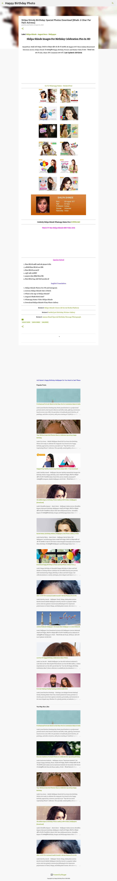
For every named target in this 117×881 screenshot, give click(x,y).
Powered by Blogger (58, 875)
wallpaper (45, 322)
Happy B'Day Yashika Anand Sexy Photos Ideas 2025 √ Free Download (57, 469)
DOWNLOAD (75, 222)
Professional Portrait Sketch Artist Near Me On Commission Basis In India (58, 404)
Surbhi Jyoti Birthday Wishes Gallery (61, 312)
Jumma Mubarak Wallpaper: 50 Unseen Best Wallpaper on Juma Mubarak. (58, 627)
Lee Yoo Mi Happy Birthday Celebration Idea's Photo (52, 658)
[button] (22, 28)
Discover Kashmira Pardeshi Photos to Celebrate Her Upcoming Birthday (58, 757)
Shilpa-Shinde (31, 34)
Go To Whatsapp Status (53, 86)
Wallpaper (52, 34)
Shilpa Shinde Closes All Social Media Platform (61, 308)
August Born (42, 34)
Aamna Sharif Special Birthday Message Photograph (61, 317)
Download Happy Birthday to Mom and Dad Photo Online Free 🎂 (56, 564)
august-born (26, 322)
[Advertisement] (58, 67)
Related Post (67, 86)
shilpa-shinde (36, 322)
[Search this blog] (106, 3)
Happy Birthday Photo (20, 3)
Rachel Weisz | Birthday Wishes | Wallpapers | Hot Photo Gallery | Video (58, 533)
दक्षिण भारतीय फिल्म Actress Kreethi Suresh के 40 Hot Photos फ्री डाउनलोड (57, 595)
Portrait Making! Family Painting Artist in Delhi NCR (52, 689)
